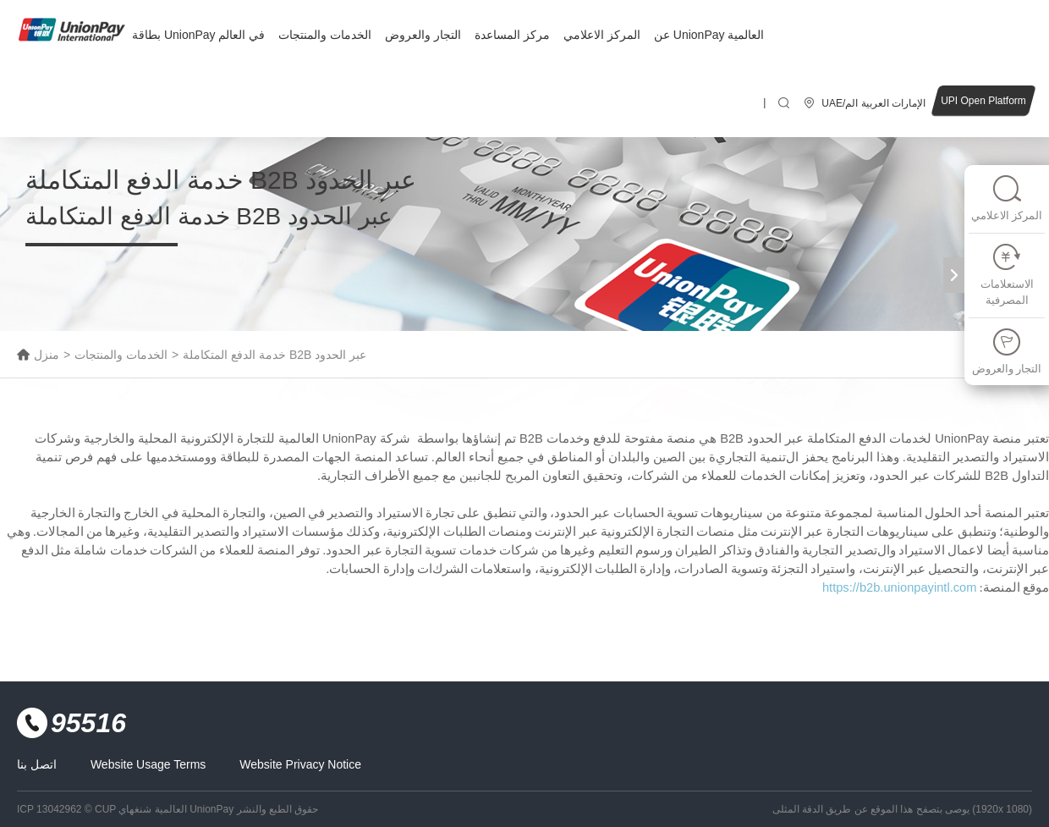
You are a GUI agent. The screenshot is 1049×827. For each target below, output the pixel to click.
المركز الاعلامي (601, 34)
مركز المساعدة (512, 34)
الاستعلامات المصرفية (1007, 274)
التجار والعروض (423, 34)
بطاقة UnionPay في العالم (198, 34)
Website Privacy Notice (300, 764)
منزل (46, 354)
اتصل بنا (37, 764)
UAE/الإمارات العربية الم (873, 103)
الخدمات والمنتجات (324, 34)
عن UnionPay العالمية (709, 34)
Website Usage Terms (148, 764)
